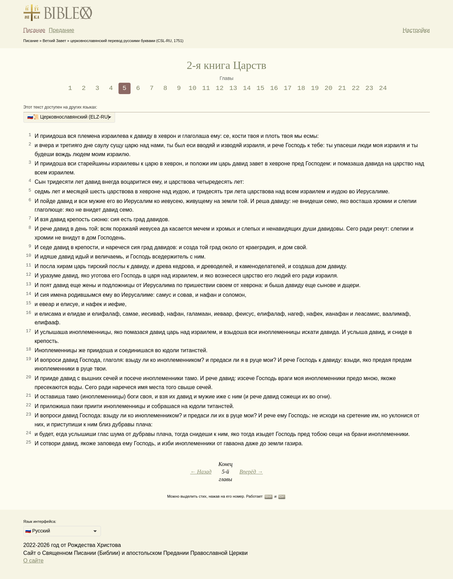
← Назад (201, 472)
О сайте (33, 560)
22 (356, 88)
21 (342, 88)
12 (220, 88)
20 (328, 88)
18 (301, 88)
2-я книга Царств (226, 65)
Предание (61, 30)
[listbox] (69, 117)
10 (192, 88)
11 (206, 88)
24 (383, 88)
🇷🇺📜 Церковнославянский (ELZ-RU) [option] (68, 117)
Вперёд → (251, 472)
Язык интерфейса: (39, 521)
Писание (34, 30)
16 (274, 88)
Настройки (416, 30)
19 (315, 88)
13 (233, 88)
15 (261, 88)
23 (369, 88)
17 (288, 88)
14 (247, 88)
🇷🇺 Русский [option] (37, 531)
